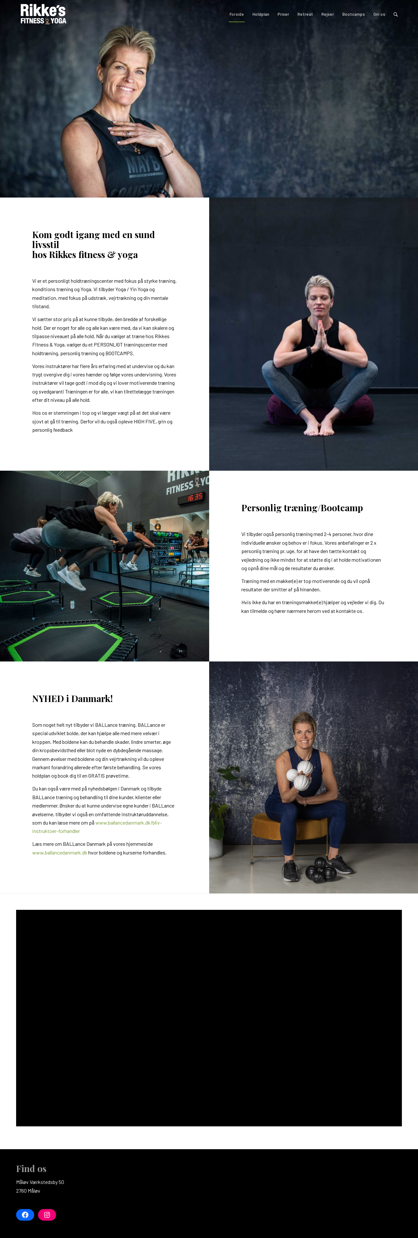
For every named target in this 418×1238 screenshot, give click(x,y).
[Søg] (395, 14)
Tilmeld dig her (279, 153)
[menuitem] (236, 14)
